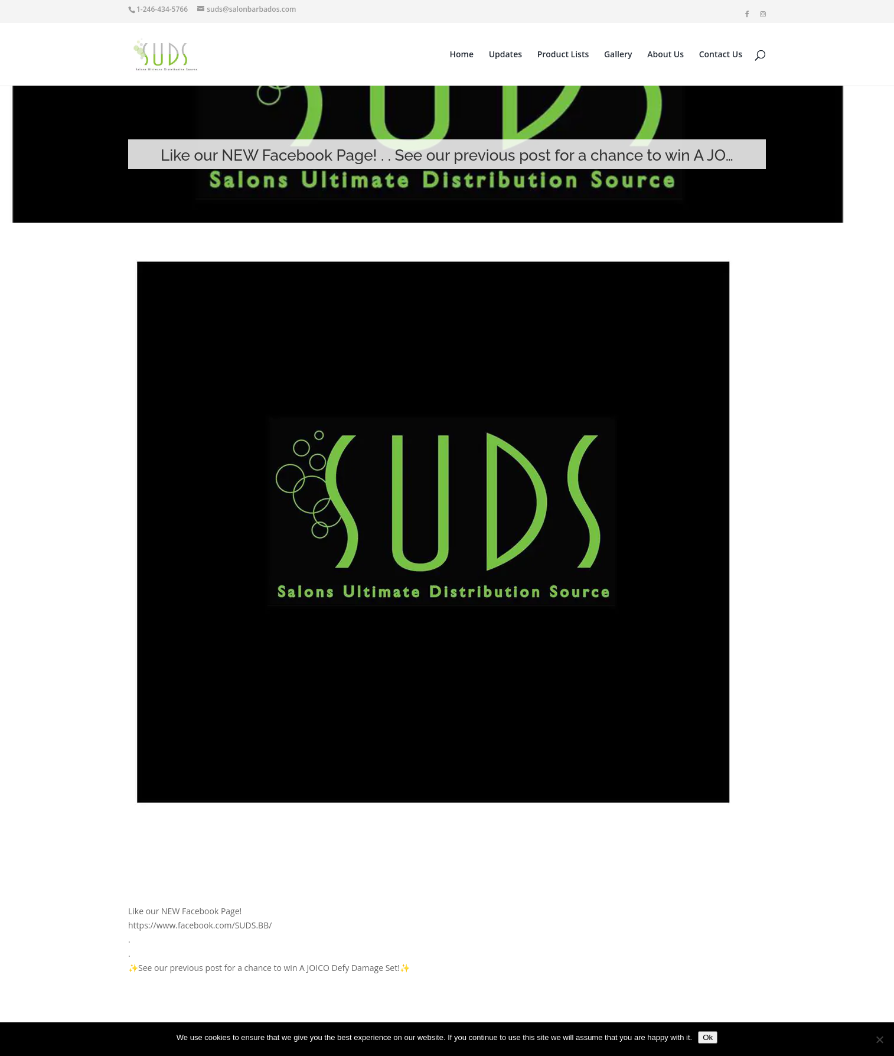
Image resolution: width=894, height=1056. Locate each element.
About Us (665, 55)
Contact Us (720, 55)
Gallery (618, 55)
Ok (708, 1037)
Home (462, 55)
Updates (505, 55)
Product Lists (563, 55)
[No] (879, 1039)
